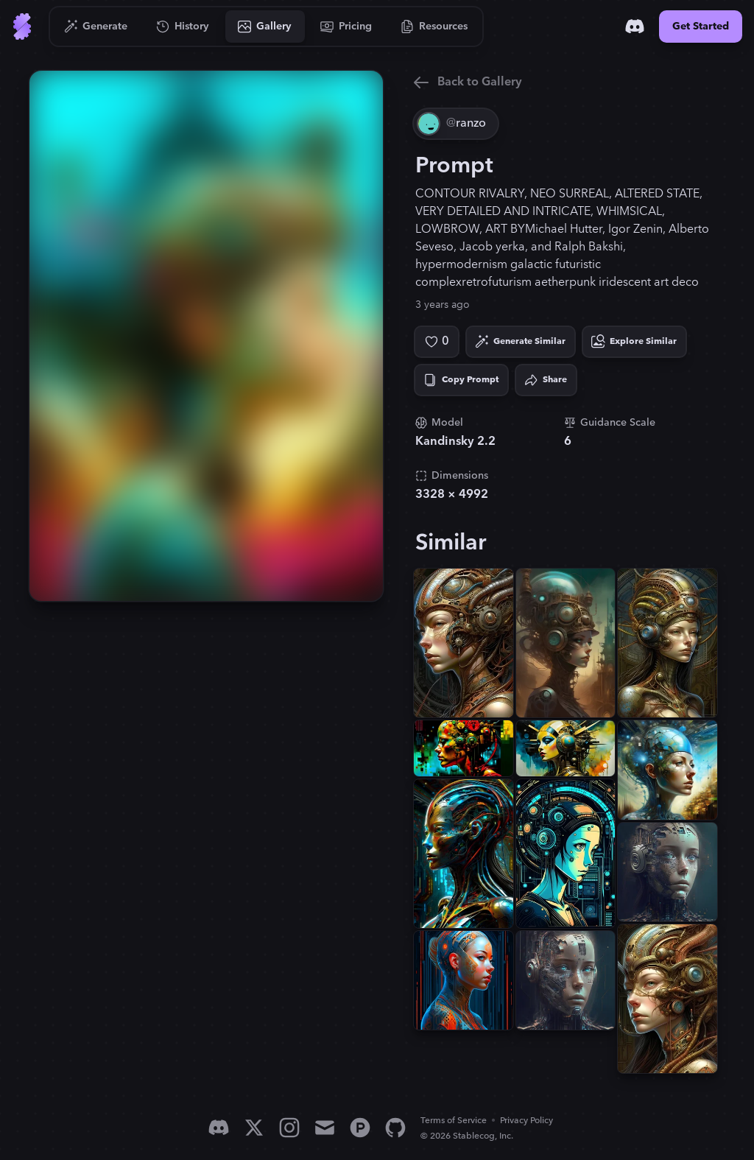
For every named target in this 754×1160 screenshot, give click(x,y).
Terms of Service (453, 1120)
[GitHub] (395, 1127)
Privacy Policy (526, 1120)
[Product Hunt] (360, 1127)
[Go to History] (183, 26)
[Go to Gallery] (265, 26)
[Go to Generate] (96, 26)
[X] (254, 1127)
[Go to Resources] (434, 26)
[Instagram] (289, 1127)
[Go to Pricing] (346, 26)
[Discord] (635, 26)
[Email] (324, 1127)
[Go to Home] (22, 26)
